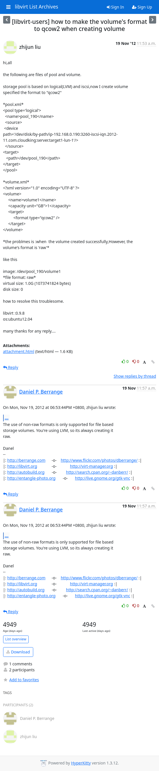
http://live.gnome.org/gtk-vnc (102, 478)
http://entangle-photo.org (31, 478)
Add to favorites (21, 679)
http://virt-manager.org (91, 466)
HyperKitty (81, 763)
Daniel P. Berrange (41, 391)
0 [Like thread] (125, 361)
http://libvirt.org (22, 466)
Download (18, 652)
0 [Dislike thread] (136, 361)
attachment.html (18, 351)
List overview (15, 639)
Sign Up (142, 7)
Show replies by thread (135, 376)
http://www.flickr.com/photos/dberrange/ (99, 460)
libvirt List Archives (36, 6)
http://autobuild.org (26, 472)
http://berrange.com (26, 460)
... (7, 418)
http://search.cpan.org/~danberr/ (97, 472)
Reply (10, 367)
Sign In (115, 7)
